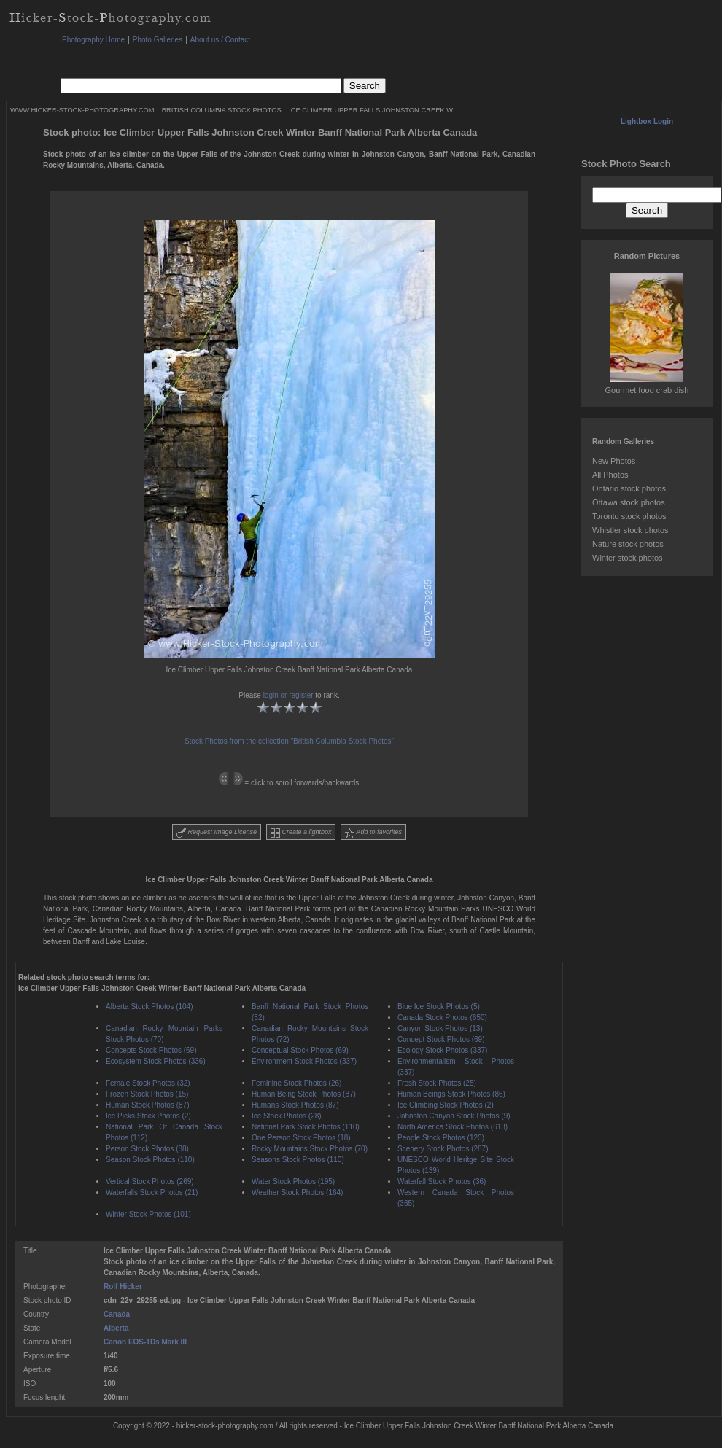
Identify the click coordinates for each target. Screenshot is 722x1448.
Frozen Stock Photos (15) (147, 1094)
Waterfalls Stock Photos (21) (152, 1192)
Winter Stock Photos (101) (148, 1214)
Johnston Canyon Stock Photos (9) (454, 1116)
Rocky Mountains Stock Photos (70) (310, 1149)
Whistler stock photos (630, 530)
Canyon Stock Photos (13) (440, 1028)
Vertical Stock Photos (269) (150, 1182)
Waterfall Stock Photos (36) (441, 1182)
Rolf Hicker (123, 1286)
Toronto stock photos (629, 516)
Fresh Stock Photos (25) (436, 1083)
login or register (288, 695)
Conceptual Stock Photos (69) (300, 1050)
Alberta (116, 1328)
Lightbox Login (647, 121)
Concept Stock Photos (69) (441, 1039)
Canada (117, 1314)
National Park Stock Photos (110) (306, 1127)
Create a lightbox (301, 833)
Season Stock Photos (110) (150, 1160)
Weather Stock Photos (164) (297, 1192)
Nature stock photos (628, 544)
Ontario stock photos (629, 488)
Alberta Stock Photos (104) (149, 1007)
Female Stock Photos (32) (148, 1083)
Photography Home (93, 40)
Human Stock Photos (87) (148, 1105)
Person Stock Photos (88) (147, 1149)
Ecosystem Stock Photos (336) (156, 1061)
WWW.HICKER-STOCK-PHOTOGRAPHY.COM (82, 110)
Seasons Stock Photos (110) (298, 1160)
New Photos (613, 460)
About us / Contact (220, 40)
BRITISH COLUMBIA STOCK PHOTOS (222, 110)
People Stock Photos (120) (440, 1138)
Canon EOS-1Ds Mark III (145, 1342)
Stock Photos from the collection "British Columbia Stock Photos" (289, 741)
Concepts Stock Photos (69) (151, 1050)
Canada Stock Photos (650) (442, 1017)
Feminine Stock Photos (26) (296, 1083)
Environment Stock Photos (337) (304, 1061)
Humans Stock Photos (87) (295, 1105)
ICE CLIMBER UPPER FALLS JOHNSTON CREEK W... (373, 110)
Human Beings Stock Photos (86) (451, 1094)
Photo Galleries (157, 40)
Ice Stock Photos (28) (287, 1116)
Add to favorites (373, 833)
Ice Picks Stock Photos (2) (148, 1116)
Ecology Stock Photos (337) (442, 1050)
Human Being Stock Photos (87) (304, 1094)
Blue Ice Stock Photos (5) (438, 1007)
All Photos (610, 474)
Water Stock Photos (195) (293, 1182)
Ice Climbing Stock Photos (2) (445, 1105)
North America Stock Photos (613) (452, 1127)
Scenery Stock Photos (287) (443, 1149)
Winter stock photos (627, 557)
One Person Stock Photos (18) (301, 1138)
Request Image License (216, 833)
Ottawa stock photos (628, 502)
